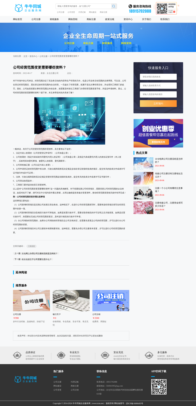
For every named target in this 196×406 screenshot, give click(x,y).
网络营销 (72, 19)
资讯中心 (128, 19)
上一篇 (36, 253)
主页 (25, 56)
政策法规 (109, 19)
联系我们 (164, 19)
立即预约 (158, 103)
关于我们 (146, 19)
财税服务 (54, 19)
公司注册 (60, 12)
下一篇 (33, 259)
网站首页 (17, 19)
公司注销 (75, 390)
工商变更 (31, 246)
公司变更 (71, 12)
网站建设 (92, 12)
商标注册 (103, 12)
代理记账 (82, 12)
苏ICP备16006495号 (134, 403)
